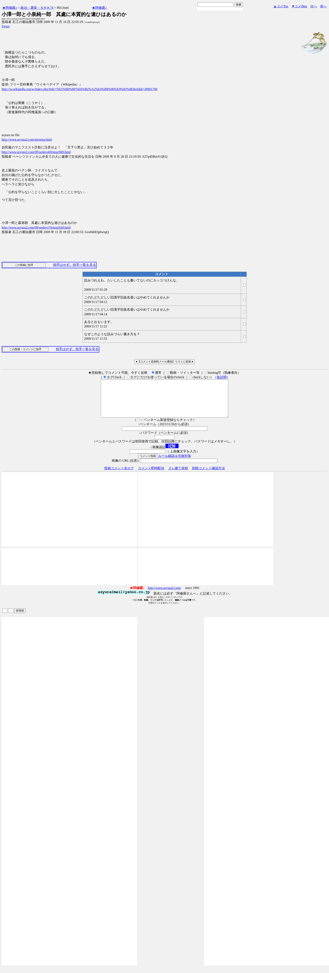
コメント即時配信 (151, 475)
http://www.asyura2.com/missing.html (27, 139)
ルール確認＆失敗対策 (174, 463)
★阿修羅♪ (9, 7)
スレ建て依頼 (178, 475)
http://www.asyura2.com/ (164, 595)
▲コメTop (280, 6)
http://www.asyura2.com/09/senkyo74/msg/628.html (36, 227)
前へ (323, 6)
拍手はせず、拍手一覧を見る (74, 265)
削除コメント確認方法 (208, 475)
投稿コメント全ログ (119, 475)
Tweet (6, 26)
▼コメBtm (299, 6)
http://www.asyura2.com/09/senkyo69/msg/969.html (36, 152)
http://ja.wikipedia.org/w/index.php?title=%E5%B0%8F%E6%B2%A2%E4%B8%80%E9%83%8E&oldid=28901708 (79, 89)
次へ (313, 6)
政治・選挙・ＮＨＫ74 (37, 7)
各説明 (222, 377)
